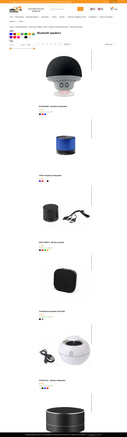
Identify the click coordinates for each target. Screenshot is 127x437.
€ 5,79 (94, 123)
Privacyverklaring (103, 403)
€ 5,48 (41, 203)
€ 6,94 (94, 247)
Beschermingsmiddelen (62, 400)
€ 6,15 (68, 206)
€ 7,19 (41, 371)
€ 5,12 (68, 327)
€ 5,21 (68, 79)
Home (11, 17)
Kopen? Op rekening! (40, 400)
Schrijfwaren (93, 17)
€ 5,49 (94, 82)
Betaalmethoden (82, 403)
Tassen (21, 21)
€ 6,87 (94, 371)
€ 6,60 (68, 247)
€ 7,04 (94, 329)
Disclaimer (101, 406)
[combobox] (62, 9)
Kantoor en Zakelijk (106, 17)
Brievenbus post (60, 403)
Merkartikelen (19, 17)
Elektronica (59, 406)
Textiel (54, 17)
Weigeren (99, 434)
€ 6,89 (94, 203)
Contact (113, 2)
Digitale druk (59, 409)
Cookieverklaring (103, 400)
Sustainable (45, 17)
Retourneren (81, 406)
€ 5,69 (41, 82)
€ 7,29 (94, 285)
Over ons (106, 2)
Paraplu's (12, 21)
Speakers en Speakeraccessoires (59, 27)
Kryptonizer (59, 411)
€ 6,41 (68, 164)
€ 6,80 (41, 329)
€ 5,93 (41, 123)
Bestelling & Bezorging (84, 400)
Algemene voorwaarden (105, 397)
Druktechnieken (39, 403)
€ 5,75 (41, 247)
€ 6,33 (68, 371)
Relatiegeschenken (32, 17)
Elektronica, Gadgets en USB (76, 17)
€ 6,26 (41, 164)
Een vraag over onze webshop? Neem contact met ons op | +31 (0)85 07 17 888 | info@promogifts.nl (40, 2)
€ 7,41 (68, 288)
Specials (61, 17)
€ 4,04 (68, 123)
